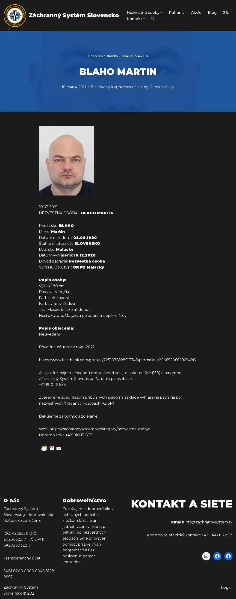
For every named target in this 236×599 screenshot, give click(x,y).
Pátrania (177, 12)
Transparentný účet (22, 558)
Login (226, 587)
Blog (212, 12)
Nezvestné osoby (133, 87)
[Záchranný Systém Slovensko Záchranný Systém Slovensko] (61, 15)
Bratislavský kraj (104, 87)
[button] (161, 12)
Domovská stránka (103, 56)
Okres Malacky (162, 87)
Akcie (196, 12)
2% (226, 12)
